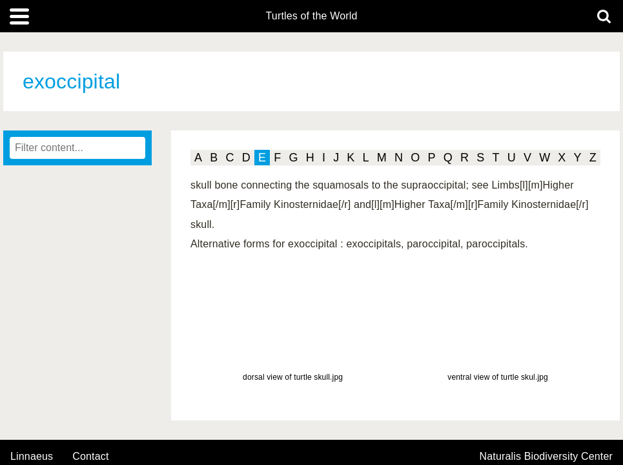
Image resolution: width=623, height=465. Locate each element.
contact (90, 456)
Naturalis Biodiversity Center (546, 456)
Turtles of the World (312, 16)
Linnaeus (31, 456)
